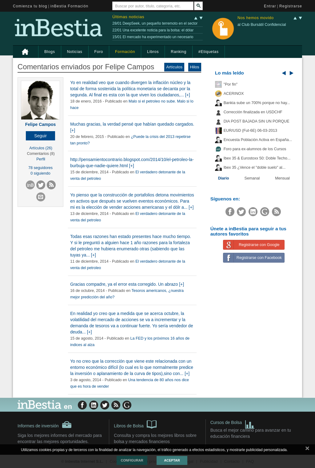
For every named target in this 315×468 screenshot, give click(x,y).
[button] (40, 136)
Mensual (282, 178)
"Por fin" (230, 84)
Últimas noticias (128, 16)
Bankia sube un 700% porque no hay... (257, 103)
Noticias (74, 52)
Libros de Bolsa (135, 424)
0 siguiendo (40, 173)
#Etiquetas (208, 52)
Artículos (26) (40, 148)
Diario (223, 178)
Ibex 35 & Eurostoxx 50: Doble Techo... (257, 158)
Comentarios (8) (40, 153)
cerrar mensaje (307, 449)
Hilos (194, 67)
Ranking (178, 52)
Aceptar (172, 460)
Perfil (40, 159)
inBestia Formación (69, 6)
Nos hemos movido (255, 18)
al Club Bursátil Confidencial (261, 24)
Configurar (132, 460)
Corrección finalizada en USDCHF (253, 112)
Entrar (270, 6)
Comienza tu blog (30, 6)
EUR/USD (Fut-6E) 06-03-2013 (250, 130)
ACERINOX (234, 93)
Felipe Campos (40, 124)
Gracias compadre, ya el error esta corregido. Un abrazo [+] (127, 284)
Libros (153, 52)
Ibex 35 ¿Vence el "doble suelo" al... (254, 167)
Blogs (49, 52)
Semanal (252, 178)
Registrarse (290, 6)
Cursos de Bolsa (232, 423)
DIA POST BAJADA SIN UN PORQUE (256, 121)
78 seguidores (40, 168)
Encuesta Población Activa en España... (258, 140)
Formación (125, 52)
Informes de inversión (45, 424)
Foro (98, 52)
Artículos (174, 67)
